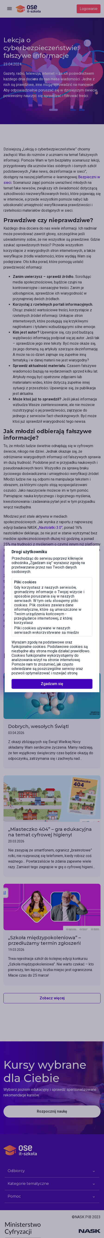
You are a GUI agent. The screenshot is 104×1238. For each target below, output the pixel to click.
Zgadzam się (52, 684)
